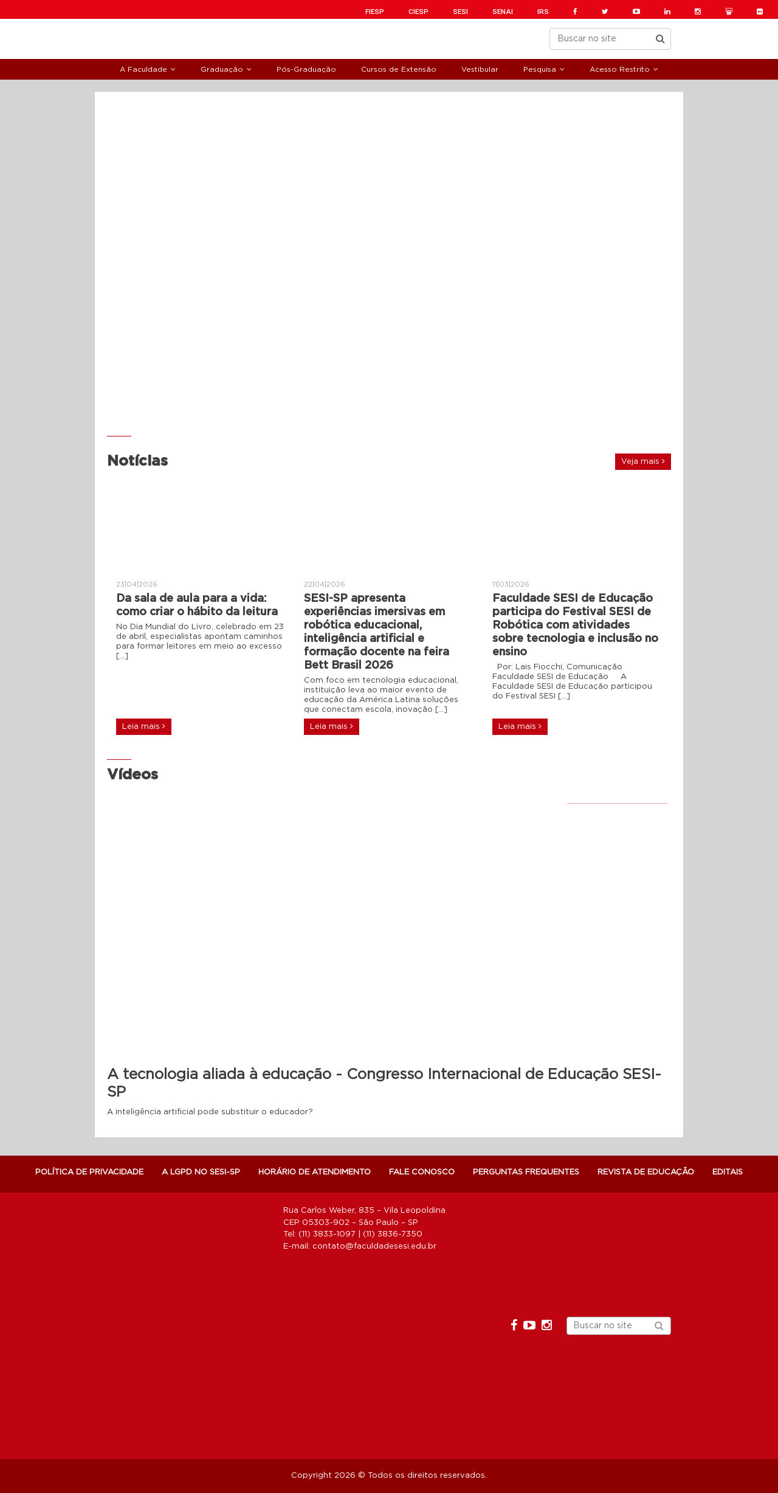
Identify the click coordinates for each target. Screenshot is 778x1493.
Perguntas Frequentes (526, 1172)
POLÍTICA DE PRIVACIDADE (89, 1172)
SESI (460, 11)
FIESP (374, 11)
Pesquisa (539, 69)
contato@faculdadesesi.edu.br (374, 1246)
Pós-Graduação (306, 69)
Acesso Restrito (620, 69)
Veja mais (643, 461)
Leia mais (143, 726)
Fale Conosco (422, 1172)
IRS (543, 11)
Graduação (222, 69)
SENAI (502, 11)
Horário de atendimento (314, 1172)
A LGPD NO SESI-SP (201, 1172)
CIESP (418, 11)
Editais (727, 1172)
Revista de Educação (645, 1172)
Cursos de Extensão (398, 69)
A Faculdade (143, 69)
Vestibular (479, 69)
